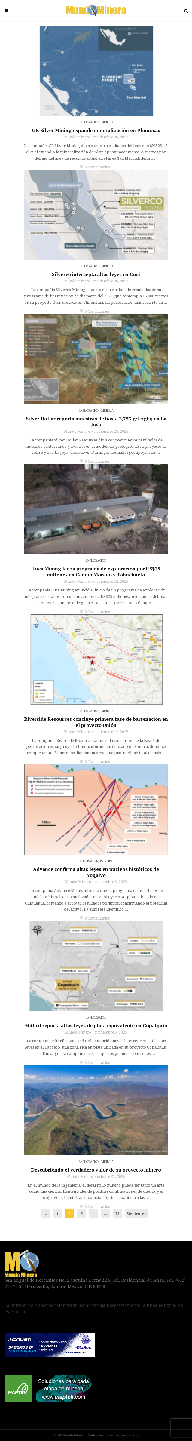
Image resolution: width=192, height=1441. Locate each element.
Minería (107, 122)
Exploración (89, 122)
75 (117, 1213)
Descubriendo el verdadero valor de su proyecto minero (96, 1170)
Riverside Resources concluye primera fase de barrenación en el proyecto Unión (96, 722)
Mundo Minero (77, 137)
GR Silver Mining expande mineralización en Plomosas (96, 130)
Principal (107, 861)
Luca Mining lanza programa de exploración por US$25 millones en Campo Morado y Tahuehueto (96, 572)
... (45, 1213)
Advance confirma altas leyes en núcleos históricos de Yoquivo (96, 872)
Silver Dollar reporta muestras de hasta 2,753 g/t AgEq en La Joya (96, 422)
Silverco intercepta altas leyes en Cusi (96, 274)
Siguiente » (136, 1213)
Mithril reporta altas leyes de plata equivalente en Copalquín (96, 1025)
